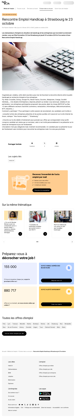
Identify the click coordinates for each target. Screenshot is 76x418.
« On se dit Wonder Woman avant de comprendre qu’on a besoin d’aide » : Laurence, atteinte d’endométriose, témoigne (10, 227)
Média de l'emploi (12, 351)
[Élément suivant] (72, 242)
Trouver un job (21, 8)
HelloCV (10, 365)
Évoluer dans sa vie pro (46, 8)
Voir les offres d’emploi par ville (14, 333)
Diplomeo (10, 383)
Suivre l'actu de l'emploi (61, 8)
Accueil (4, 351)
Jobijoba (10, 376)
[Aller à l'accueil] (6, 2)
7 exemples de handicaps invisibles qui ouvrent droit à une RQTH (35, 227)
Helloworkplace (12, 369)
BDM (9, 372)
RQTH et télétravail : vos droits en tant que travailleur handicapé (60, 227)
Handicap (11, 160)
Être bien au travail (32, 8)
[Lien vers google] (35, 404)
